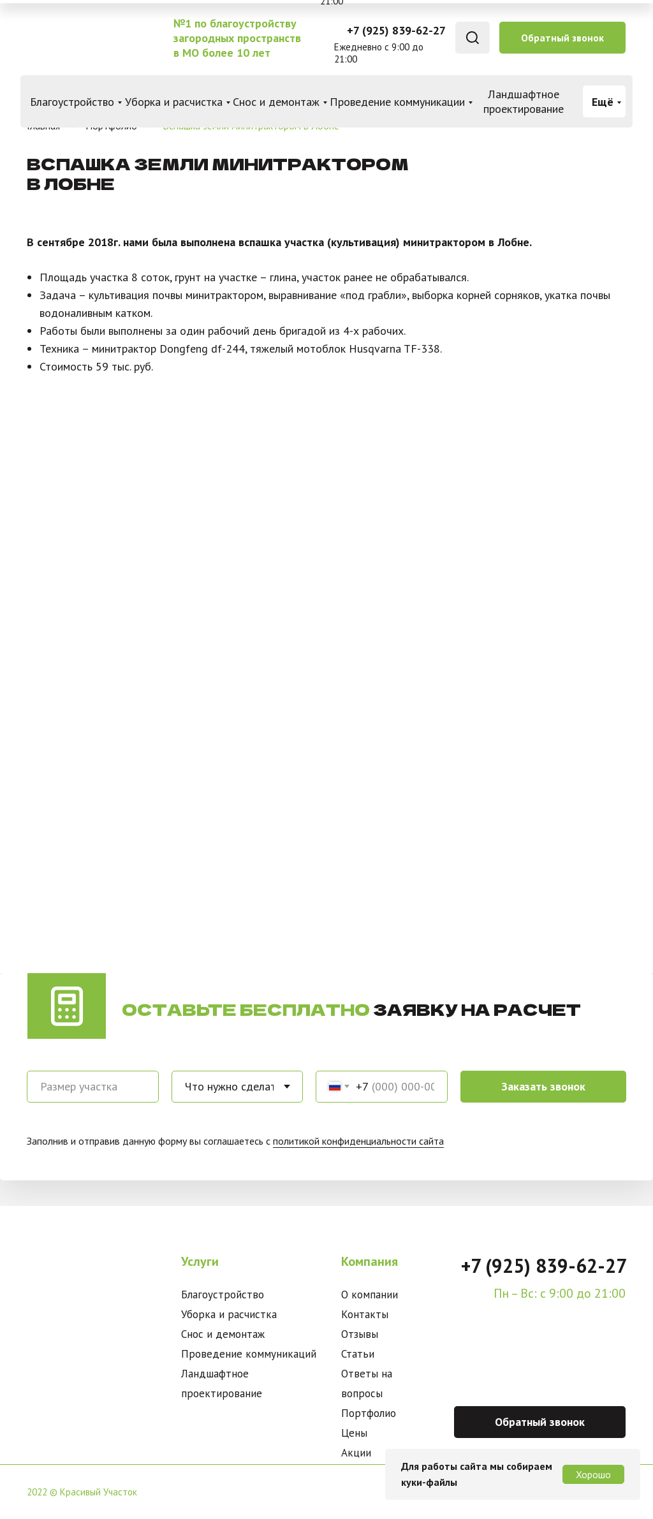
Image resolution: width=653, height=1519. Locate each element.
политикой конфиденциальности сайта (358, 1140)
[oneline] (93, 1087)
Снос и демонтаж (276, 101)
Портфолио (368, 1413)
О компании (369, 1295)
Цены (354, 1433)
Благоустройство (72, 101)
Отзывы (359, 1334)
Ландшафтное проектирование (523, 101)
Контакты (364, 1314)
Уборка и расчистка (174, 101)
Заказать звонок (543, 1086)
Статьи (357, 1354)
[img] (91, 38)
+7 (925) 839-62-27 (396, 30)
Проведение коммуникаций (248, 1354)
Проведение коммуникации (397, 101)
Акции (356, 1453)
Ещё (602, 101)
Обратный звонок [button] (562, 37)
